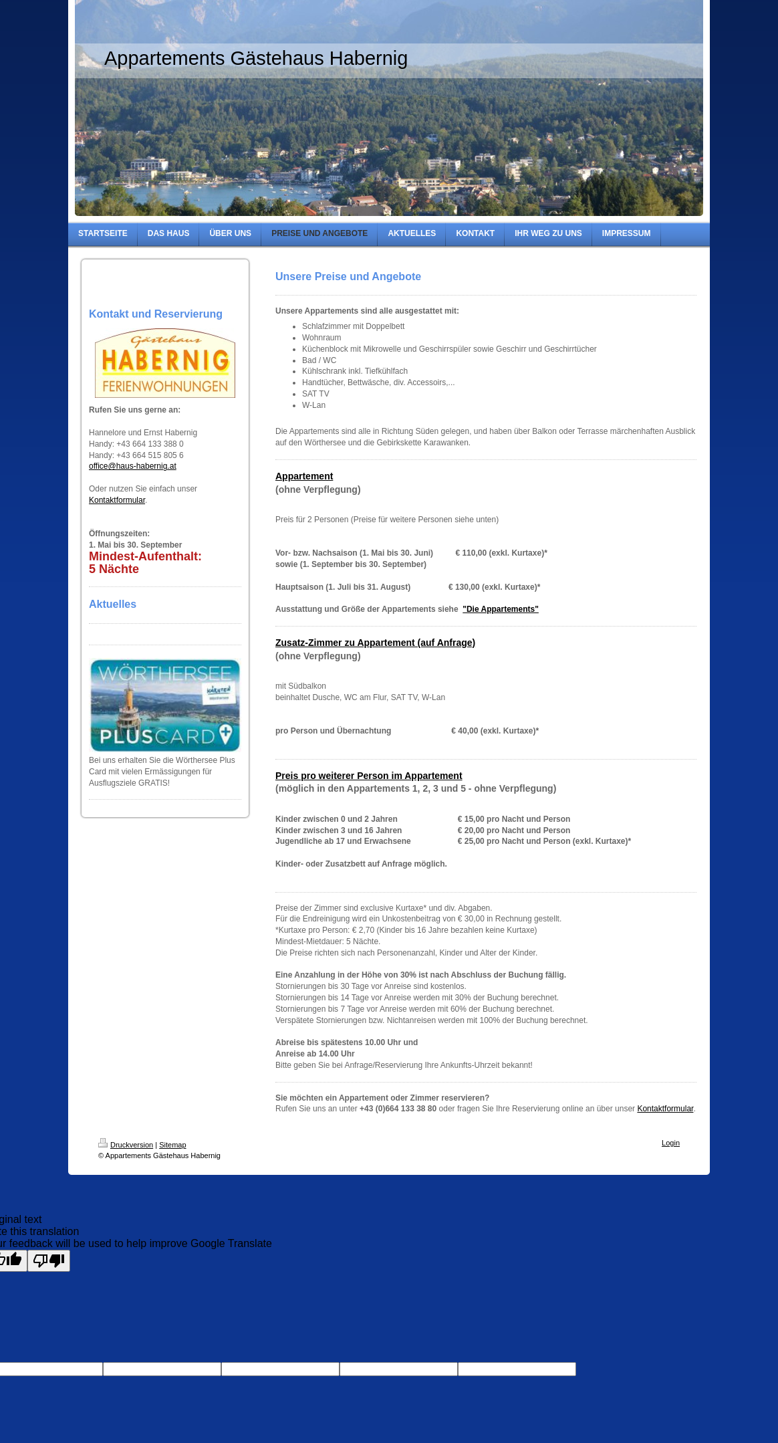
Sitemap (172, 1145)
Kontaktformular (117, 500)
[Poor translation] (48, 1261)
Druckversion (125, 1145)
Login (671, 1143)
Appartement (304, 476)
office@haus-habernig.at (132, 466)
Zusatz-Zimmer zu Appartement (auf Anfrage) (375, 642)
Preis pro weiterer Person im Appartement (369, 775)
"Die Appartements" (501, 609)
